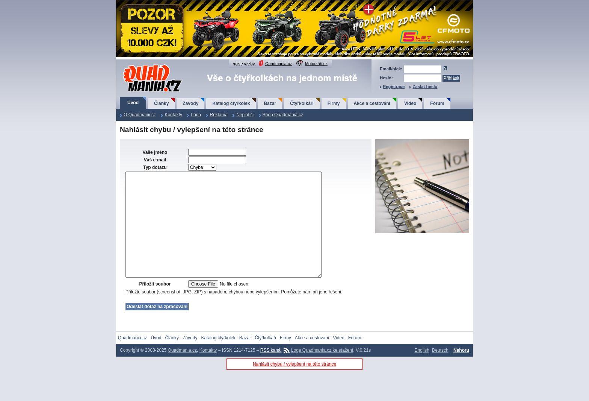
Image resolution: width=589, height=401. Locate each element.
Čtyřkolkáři (302, 103)
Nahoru (461, 372)
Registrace (394, 86)
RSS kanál (271, 372)
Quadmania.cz (278, 63)
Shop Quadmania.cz (283, 114)
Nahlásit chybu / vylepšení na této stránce (294, 386)
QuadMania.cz (143, 65)
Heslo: (386, 78)
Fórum (437, 103)
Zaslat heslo (424, 86)
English (422, 372)
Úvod (133, 102)
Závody (190, 103)
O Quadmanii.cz (140, 114)
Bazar (270, 103)
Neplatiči (245, 114)
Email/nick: (391, 69)
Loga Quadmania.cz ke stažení (322, 372)
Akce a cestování (372, 103)
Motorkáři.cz (316, 63)
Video (410, 103)
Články (161, 103)
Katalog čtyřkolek (231, 103)
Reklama (218, 114)
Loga (196, 114)
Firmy (334, 103)
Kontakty (173, 114)
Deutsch (440, 372)
